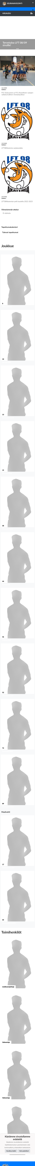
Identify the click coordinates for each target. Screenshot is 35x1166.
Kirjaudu (17, 13)
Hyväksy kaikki (11, 1151)
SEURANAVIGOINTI (19, 2)
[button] (17, 246)
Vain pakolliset (24, 1151)
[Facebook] (2, 1155)
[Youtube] (6, 1155)
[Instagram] (9, 1155)
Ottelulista (6, 185)
